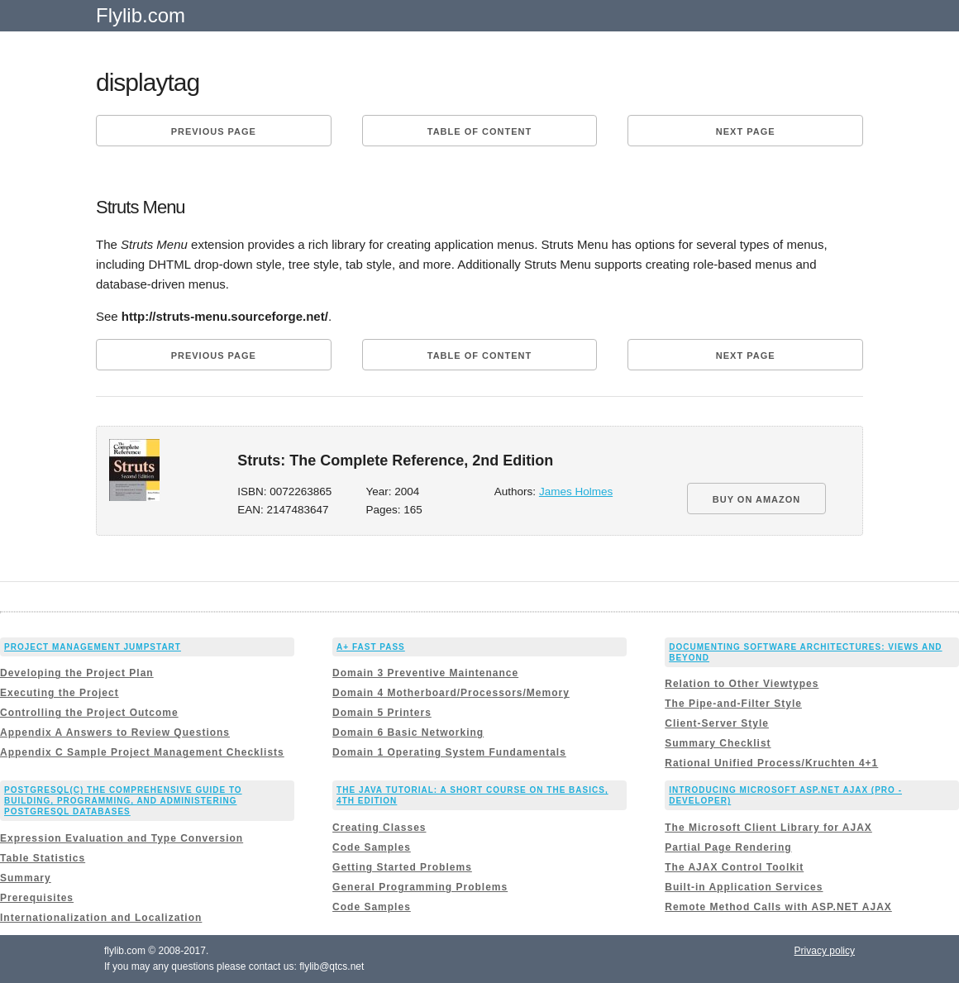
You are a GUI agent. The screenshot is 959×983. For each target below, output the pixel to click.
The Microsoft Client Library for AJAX (768, 827)
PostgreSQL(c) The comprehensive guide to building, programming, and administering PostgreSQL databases (123, 800)
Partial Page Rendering (728, 847)
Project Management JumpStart (92, 646)
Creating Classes (379, 827)
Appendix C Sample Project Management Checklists (142, 752)
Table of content (479, 131)
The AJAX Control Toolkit (734, 867)
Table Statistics (42, 858)
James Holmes (576, 491)
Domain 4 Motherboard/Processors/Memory (451, 693)
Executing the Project (59, 693)
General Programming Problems (420, 887)
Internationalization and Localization (101, 917)
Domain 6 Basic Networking (408, 732)
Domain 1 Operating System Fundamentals (449, 752)
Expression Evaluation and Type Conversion (121, 838)
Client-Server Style (717, 723)
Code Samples (371, 847)
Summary (25, 878)
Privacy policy (824, 951)
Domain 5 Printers (382, 712)
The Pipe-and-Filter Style (733, 703)
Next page (745, 131)
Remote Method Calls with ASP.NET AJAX (778, 907)
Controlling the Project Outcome (89, 712)
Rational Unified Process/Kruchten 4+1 (771, 763)
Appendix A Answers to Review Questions (115, 732)
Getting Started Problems (402, 867)
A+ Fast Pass (370, 646)
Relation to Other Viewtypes (741, 684)
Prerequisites (37, 898)
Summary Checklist (718, 743)
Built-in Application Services (744, 887)
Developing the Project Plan (77, 673)
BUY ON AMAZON (757, 499)
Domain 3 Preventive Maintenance (425, 673)
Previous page (213, 131)
